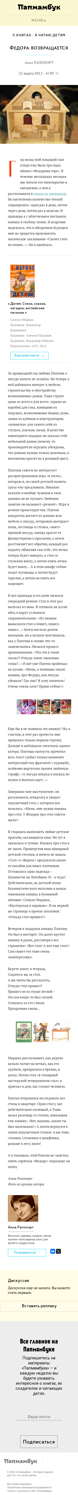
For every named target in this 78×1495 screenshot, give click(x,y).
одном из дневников (50, 193)
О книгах (22, 35)
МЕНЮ (38, 21)
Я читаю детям (50, 35)
